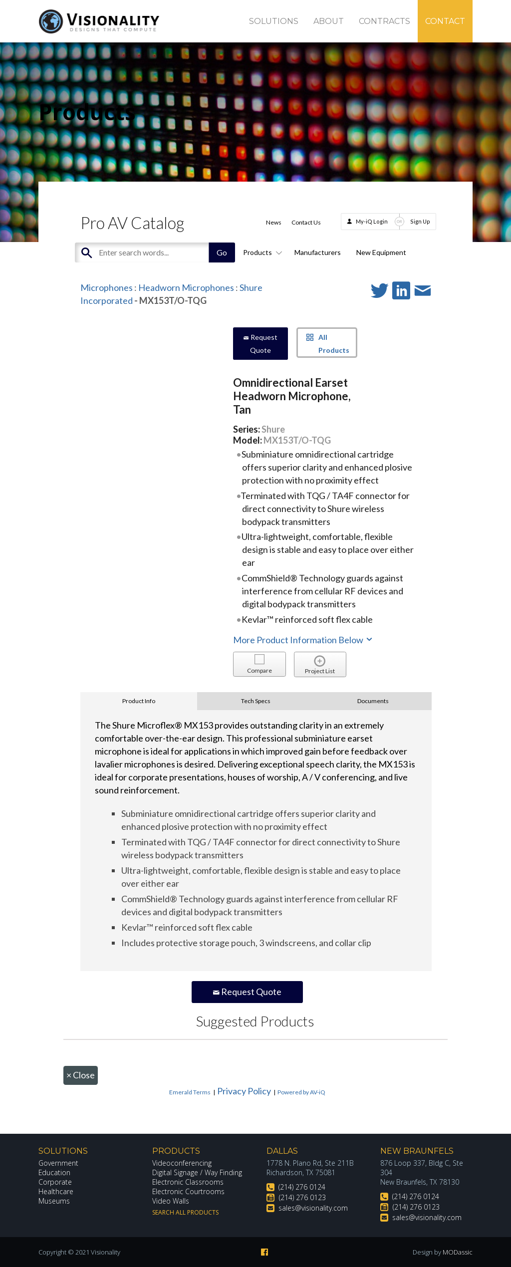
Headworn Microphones (186, 287)
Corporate (55, 1182)
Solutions (273, 21)
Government (58, 1163)
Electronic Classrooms (188, 1182)
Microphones (106, 287)
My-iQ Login (372, 221)
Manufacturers (317, 252)
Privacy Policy (244, 1090)
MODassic (458, 1252)
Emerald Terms (190, 1092)
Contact (445, 21)
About (328, 21)
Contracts (384, 21)
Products (261, 252)
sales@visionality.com (313, 1208)
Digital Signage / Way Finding (197, 1172)
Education (54, 1172)
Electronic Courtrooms (188, 1191)
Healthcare (55, 1191)
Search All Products (185, 1212)
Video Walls (170, 1201)
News (273, 222)
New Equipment (381, 252)
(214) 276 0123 (302, 1197)
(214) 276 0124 (301, 1187)
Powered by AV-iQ (301, 1092)
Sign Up (420, 221)
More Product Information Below (303, 639)
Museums (54, 1201)
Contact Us (306, 222)
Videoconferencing (182, 1163)
